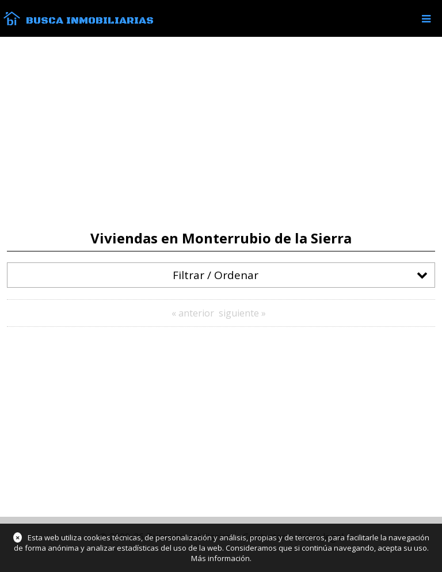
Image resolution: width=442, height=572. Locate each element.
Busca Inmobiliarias (90, 20)
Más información (220, 558)
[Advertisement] (221, 133)
